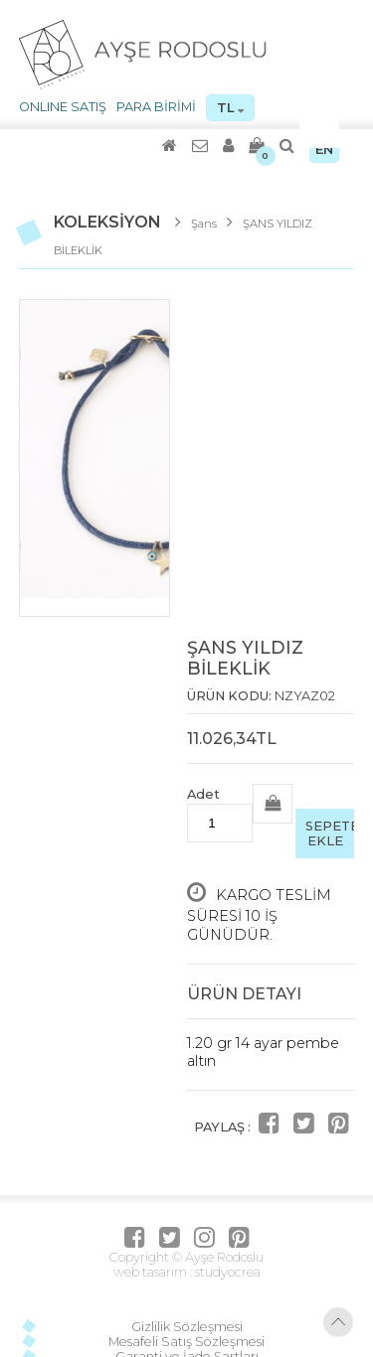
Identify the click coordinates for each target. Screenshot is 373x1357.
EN (324, 149)
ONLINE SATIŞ (62, 106)
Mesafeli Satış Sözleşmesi (186, 1341)
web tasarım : (152, 1272)
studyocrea (226, 1272)
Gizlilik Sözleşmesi (187, 1326)
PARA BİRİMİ (156, 106)
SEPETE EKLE (329, 833)
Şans (204, 223)
